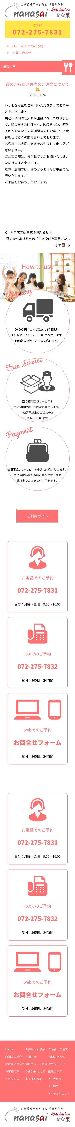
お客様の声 (12, 1071)
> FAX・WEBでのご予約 (25, 46)
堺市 (56, 1086)
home (9, 1049)
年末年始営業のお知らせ (31, 232)
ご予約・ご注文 (58, 1049)
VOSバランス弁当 (36, 1064)
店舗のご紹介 (13, 1057)
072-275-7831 (38, 32)
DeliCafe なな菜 (35, 1071)
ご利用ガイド (37, 515)
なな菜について (15, 1064)
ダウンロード (56, 1064)
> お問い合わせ (19, 52)
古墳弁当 (31, 1057)
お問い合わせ (56, 1057)
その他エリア (61, 1093)
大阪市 (57, 1079)
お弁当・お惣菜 (35, 1049)
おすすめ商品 (33, 1079)
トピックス (12, 1079)
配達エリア (55, 1071)
